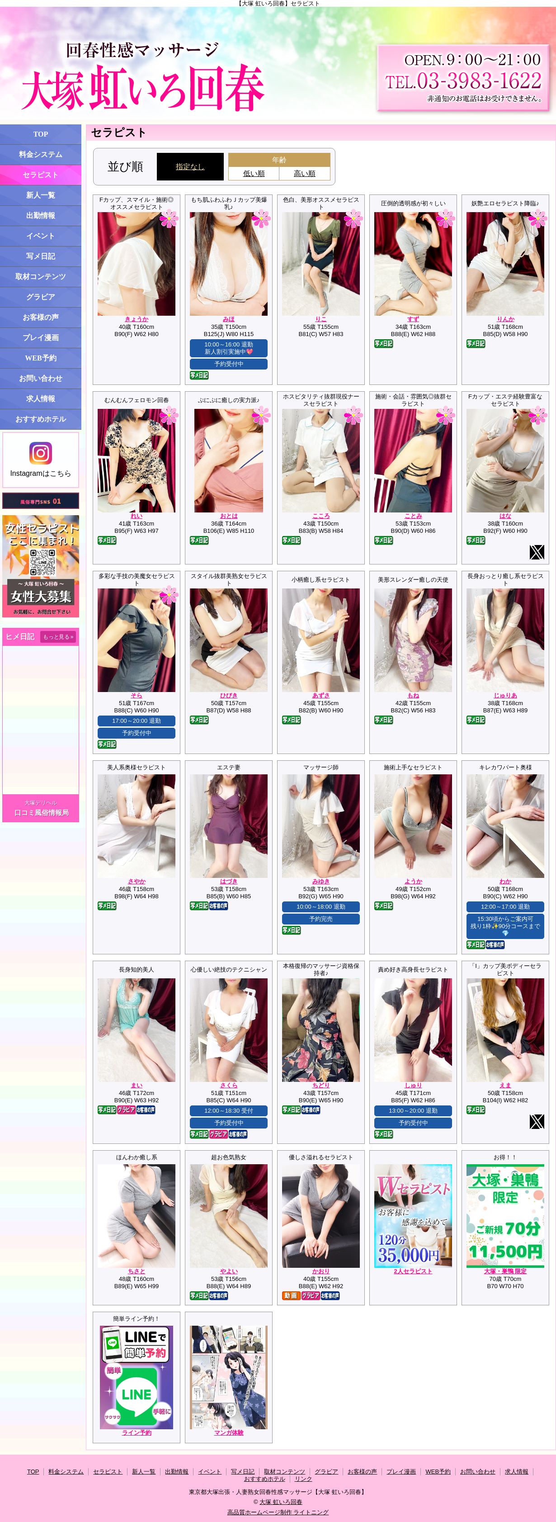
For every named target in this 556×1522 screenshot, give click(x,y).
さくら (229, 1085)
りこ (321, 319)
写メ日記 (40, 256)
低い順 (254, 173)
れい (136, 515)
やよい (229, 1271)
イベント (40, 236)
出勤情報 (40, 215)
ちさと (137, 1271)
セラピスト (41, 175)
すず (413, 319)
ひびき (229, 695)
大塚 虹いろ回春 (280, 1501)
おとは (229, 515)
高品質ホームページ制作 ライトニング (278, 1512)
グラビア (40, 297)
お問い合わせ (40, 378)
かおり (321, 1271)
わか (505, 881)
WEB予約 (40, 358)
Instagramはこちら (40, 459)
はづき (229, 881)
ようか (413, 881)
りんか (505, 319)
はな (505, 515)
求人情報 (40, 399)
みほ (229, 319)
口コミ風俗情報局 (41, 812)
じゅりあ (505, 695)
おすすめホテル (40, 419)
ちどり (321, 1085)
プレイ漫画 (41, 337)
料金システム (40, 154)
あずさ (321, 695)
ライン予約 (136, 1432)
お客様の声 (41, 317)
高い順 (305, 173)
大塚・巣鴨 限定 (505, 1271)
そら (136, 695)
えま (505, 1085)
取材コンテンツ (40, 276)
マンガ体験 (229, 1432)
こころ (321, 515)
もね (413, 695)
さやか (137, 881)
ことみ (413, 515)
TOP (40, 134)
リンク (303, 1478)
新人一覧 (40, 195)
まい (136, 1085)
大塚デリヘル (40, 803)
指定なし (190, 167)
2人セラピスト (413, 1271)
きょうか (136, 319)
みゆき (321, 881)
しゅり (413, 1085)
